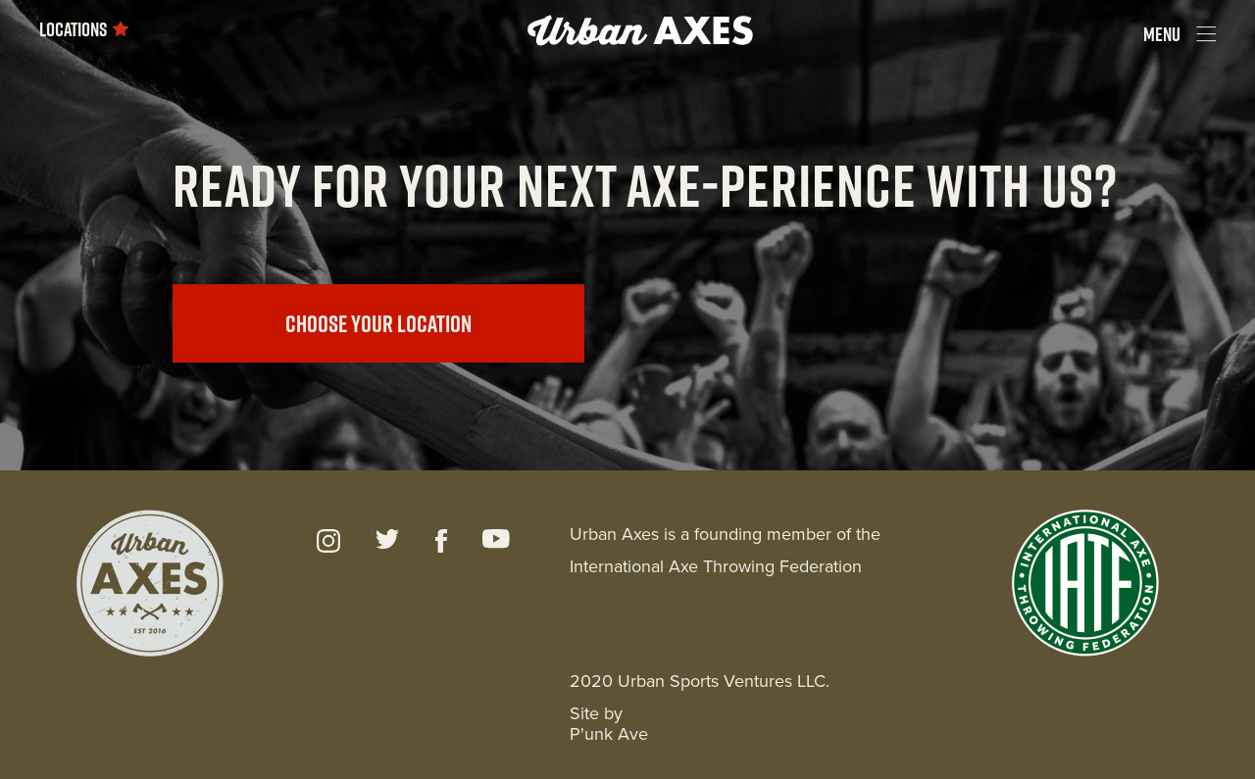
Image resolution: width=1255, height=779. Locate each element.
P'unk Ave (609, 734)
